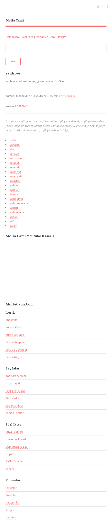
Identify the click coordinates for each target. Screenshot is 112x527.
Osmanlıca (12, 37)
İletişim (61, 37)
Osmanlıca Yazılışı (17, 446)
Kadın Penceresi (16, 376)
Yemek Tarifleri (15, 413)
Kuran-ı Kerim (14, 327)
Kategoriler (12, 502)
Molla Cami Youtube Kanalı (30, 236)
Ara (52, 37)
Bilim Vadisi (12, 398)
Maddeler (42, 37)
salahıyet (15, 171)
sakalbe (15, 144)
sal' (12, 221)
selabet (14, 162)
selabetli (15, 167)
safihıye (22, 106)
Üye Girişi (11, 517)
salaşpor (15, 180)
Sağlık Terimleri (15, 461)
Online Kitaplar (15, 342)
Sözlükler (27, 37)
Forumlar (11, 488)
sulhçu (14, 207)
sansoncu (16, 158)
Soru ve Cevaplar (16, 349)
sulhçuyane (17, 212)
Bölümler (11, 495)
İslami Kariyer (14, 357)
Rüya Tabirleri (14, 432)
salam (13, 225)
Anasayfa (12, 320)
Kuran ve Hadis (15, 335)
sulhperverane (19, 203)
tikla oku (70, 96)
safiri (13, 140)
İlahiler (10, 469)
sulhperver (16, 198)
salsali (14, 216)
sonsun (14, 153)
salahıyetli (16, 176)
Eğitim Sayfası (14, 405)
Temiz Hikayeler (15, 390)
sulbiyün (15, 189)
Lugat (9, 454)
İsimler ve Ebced (16, 439)
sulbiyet (14, 185)
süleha (14, 194)
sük (12, 149)
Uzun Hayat (13, 383)
